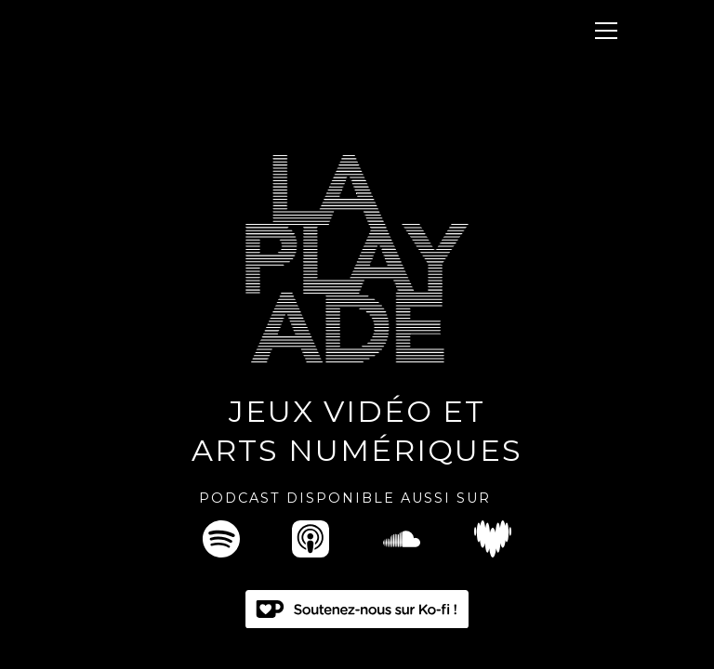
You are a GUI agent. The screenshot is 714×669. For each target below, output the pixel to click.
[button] (602, 30)
